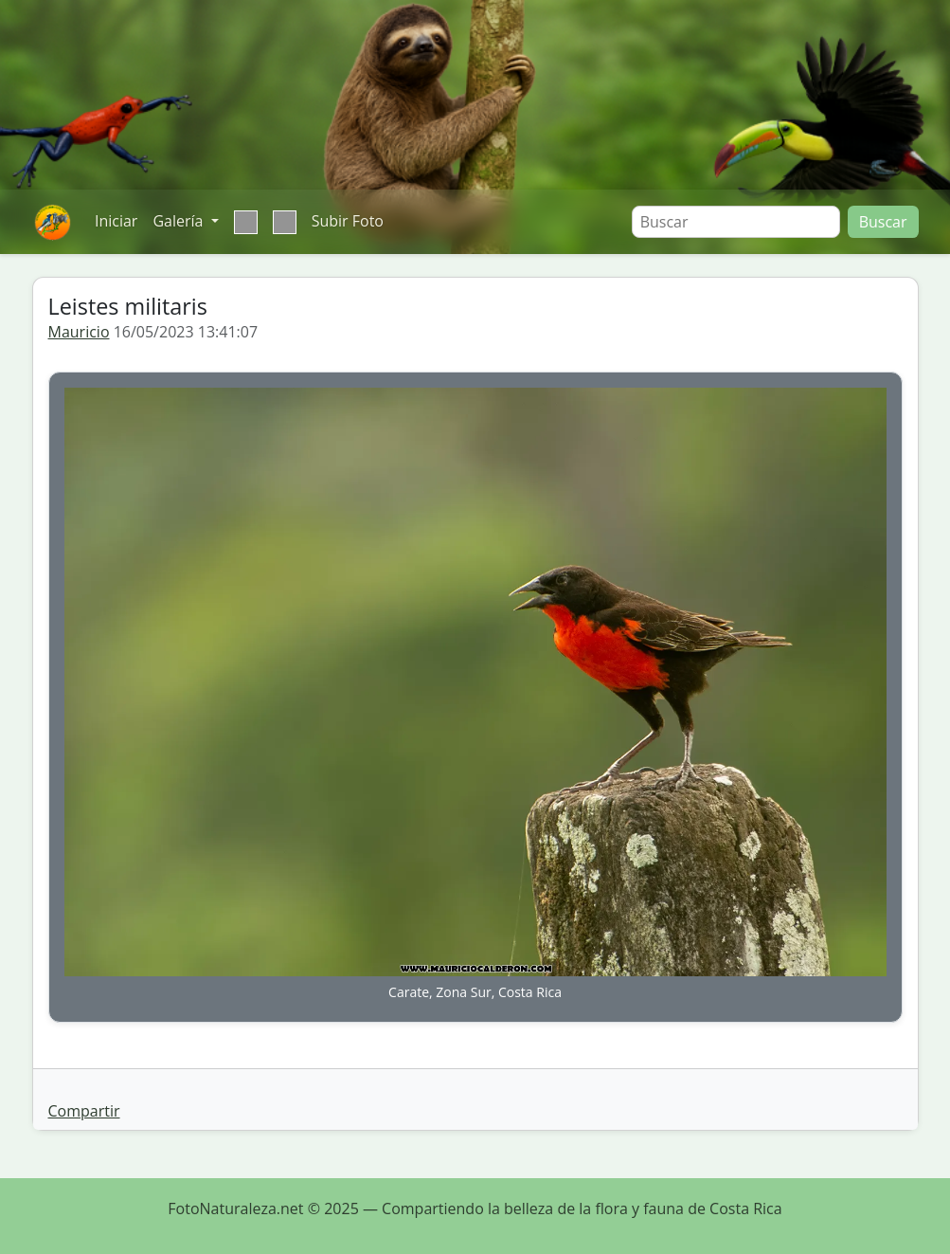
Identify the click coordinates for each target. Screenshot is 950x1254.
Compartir (84, 1110)
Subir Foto (348, 220)
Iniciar (116, 220)
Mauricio (79, 331)
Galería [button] (179, 220)
